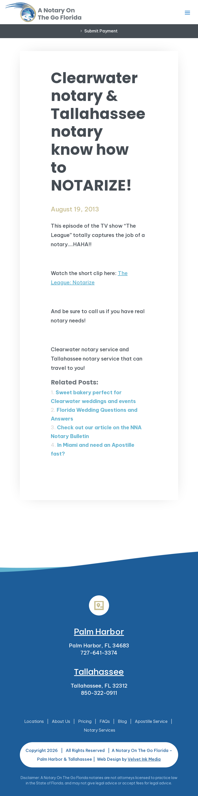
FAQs (105, 721)
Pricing (85, 721)
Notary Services (99, 730)
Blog (122, 721)
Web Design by (129, 759)
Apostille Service (151, 721)
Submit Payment (101, 30)
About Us (61, 721)
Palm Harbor (99, 631)
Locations (34, 721)
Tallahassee (99, 672)
